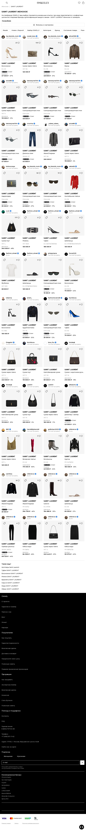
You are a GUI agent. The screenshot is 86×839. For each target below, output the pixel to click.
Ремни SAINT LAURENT (10, 576)
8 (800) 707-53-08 (8, 729)
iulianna (9, 298)
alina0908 (72, 36)
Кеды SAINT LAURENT (10, 586)
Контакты (5, 716)
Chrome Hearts (6, 777)
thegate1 (9, 342)
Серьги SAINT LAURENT (11, 583)
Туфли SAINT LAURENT (10, 570)
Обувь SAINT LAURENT (10, 589)
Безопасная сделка (9, 648)
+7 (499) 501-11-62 (8, 736)
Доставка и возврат (9, 653)
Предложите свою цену (11, 659)
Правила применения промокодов (15, 669)
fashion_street (32, 211)
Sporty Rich (5, 799)
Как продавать (7, 680)
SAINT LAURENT (8, 63)
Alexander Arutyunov (8, 796)
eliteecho (72, 385)
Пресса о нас (6, 612)
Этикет (4, 622)
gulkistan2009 (53, 429)
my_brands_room (12, 36)
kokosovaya (10, 166)
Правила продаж (6, 823)
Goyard (4, 782)
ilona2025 (72, 253)
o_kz (7, 211)
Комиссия (5, 695)
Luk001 (29, 385)
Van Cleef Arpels (6, 780)
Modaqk (72, 342)
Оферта (16, 823)
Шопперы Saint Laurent (10, 567)
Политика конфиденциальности (30, 823)
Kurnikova (72, 298)
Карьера (5, 627)
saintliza (9, 474)
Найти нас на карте (9, 747)
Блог (3, 617)
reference (72, 429)
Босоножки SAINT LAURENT (12, 573)
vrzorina (30, 123)
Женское (5, 6)
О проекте (5, 601)
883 (7, 429)
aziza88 (9, 81)
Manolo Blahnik (6, 793)
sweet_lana (31, 36)
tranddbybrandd (33, 429)
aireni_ (29, 298)
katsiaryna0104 (32, 81)
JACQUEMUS (5, 785)
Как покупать (7, 638)
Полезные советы (8, 664)
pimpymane (52, 253)
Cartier (4, 788)
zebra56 (72, 166)
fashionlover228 (54, 298)
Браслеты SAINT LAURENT (11, 580)
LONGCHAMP (6, 790)
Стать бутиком (7, 700)
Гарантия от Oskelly (9, 607)
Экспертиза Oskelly (9, 685)
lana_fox (51, 342)
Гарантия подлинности (10, 643)
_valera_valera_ (53, 123)
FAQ (3, 721)
